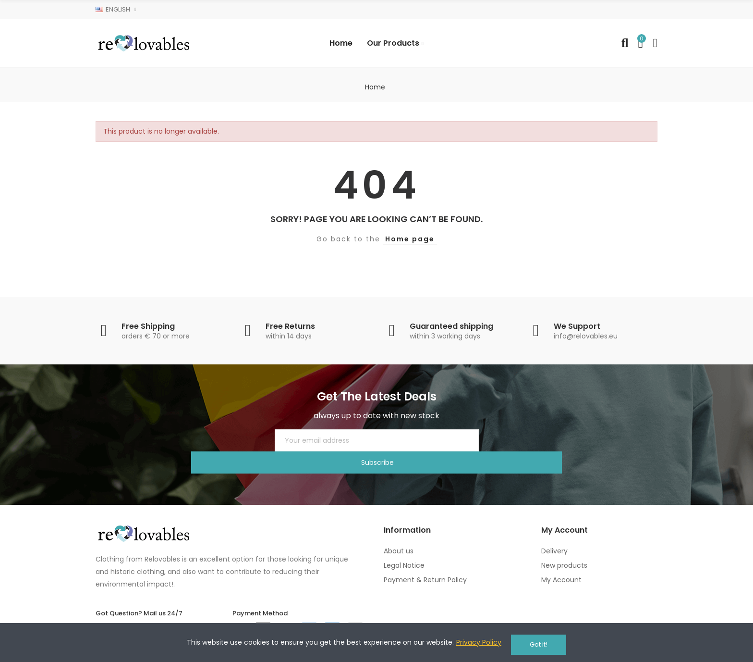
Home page (410, 239)
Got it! (538, 644)
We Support (577, 326)
